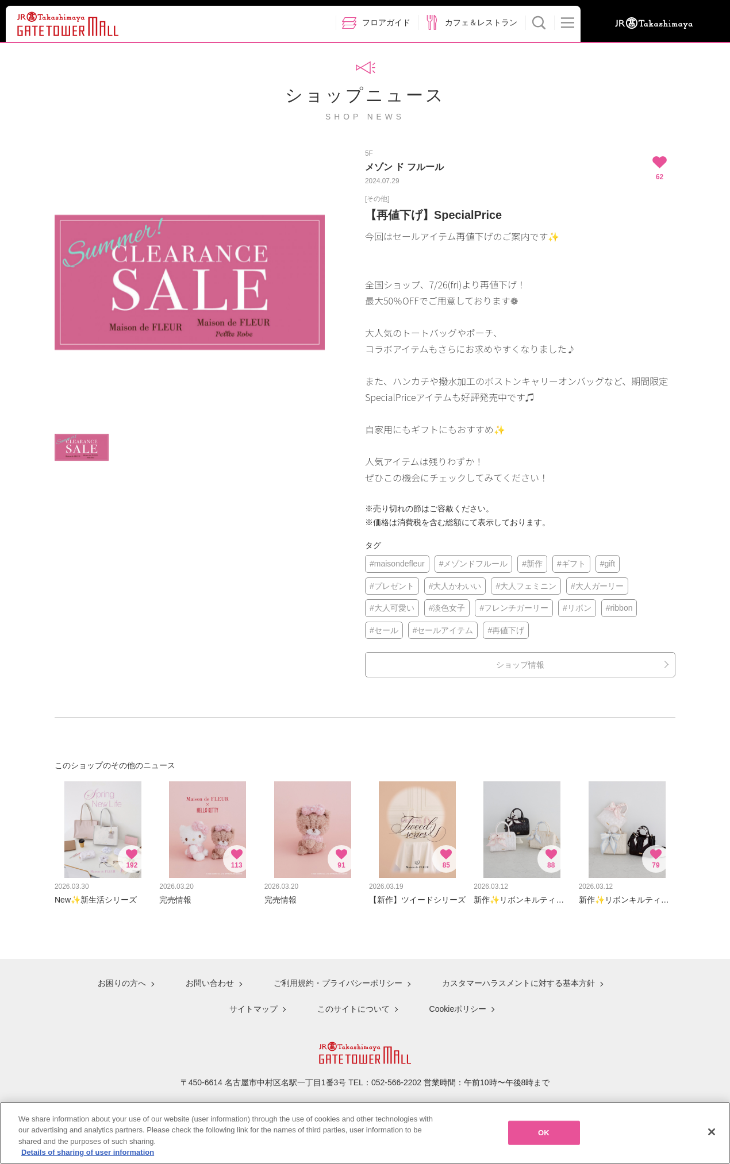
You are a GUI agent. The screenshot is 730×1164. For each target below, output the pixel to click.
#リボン (577, 607)
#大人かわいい (455, 586)
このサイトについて (353, 1008)
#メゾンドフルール (473, 563)
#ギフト (571, 563)
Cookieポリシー (458, 1008)
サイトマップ (253, 1008)
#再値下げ (505, 630)
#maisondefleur (397, 563)
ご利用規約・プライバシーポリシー (338, 983)
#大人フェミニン (525, 586)
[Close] (711, 1135)
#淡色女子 (447, 607)
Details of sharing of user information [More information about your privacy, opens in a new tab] (87, 1156)
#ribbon (619, 607)
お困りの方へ (122, 983)
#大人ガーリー (597, 586)
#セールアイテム (443, 630)
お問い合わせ (210, 983)
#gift (607, 563)
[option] (190, 283)
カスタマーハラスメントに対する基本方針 (518, 983)
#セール (384, 630)
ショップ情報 (520, 664)
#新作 (532, 563)
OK (544, 1136)
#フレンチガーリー (513, 607)
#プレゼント (392, 586)
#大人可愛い (392, 607)
